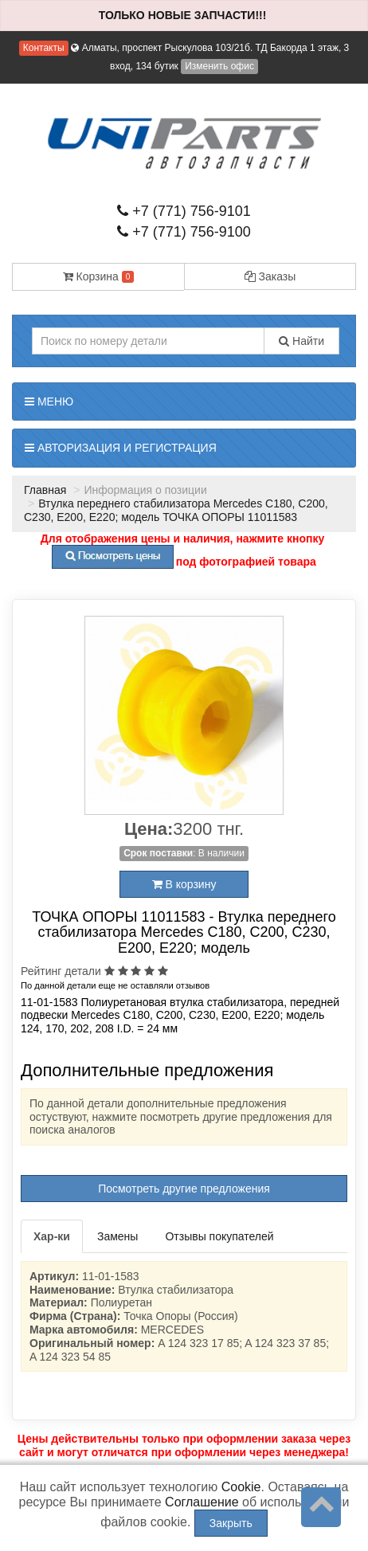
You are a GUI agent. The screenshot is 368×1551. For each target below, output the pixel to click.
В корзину (184, 884)
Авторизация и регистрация (121, 447)
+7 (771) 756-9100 (184, 232)
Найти (301, 341)
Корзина (99, 276)
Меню (49, 401)
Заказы (270, 276)
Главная (45, 490)
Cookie (241, 1487)
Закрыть (231, 1523)
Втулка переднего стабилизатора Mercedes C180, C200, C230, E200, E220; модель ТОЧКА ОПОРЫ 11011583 (176, 510)
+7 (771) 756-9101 (184, 211)
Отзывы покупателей (219, 1236)
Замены (117, 1236)
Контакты (44, 47)
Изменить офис (219, 66)
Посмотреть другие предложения (184, 1188)
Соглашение (202, 1502)
